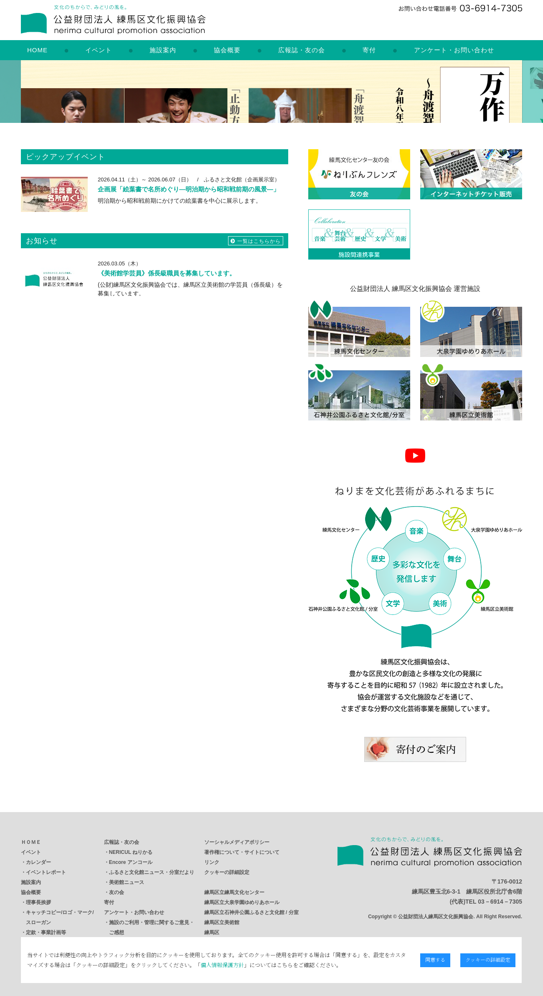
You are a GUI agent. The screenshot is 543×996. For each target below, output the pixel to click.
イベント (98, 49)
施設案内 (163, 49)
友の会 (116, 892)
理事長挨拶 (38, 902)
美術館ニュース (126, 882)
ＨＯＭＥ (31, 842)
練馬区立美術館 (221, 922)
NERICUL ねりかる (130, 852)
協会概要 (227, 49)
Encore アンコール (130, 862)
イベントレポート (46, 872)
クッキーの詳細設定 (226, 872)
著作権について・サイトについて (241, 852)
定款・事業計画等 (46, 932)
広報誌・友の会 (301, 49)
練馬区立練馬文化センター (234, 892)
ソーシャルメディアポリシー (236, 842)
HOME (37, 49)
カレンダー (38, 862)
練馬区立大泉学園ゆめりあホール (241, 902)
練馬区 (211, 932)
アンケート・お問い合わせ (454, 49)
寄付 (369, 49)
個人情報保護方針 (216, 965)
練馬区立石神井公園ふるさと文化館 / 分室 (251, 912)
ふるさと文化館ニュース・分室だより (151, 872)
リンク (211, 862)
